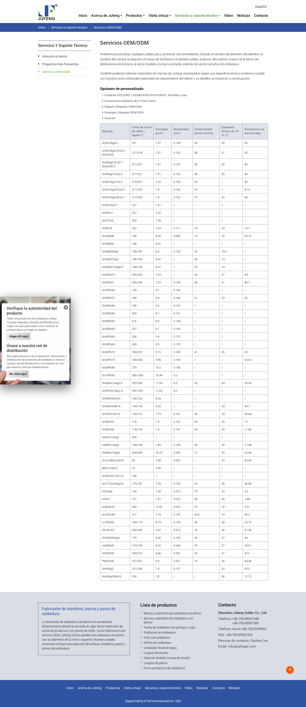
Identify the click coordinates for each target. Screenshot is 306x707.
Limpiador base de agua (160, 648)
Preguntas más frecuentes (60, 64)
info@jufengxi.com (242, 646)
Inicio (83, 15)
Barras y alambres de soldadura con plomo (168, 620)
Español (260, 6)
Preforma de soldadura (159, 632)
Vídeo (228, 15)
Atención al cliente (54, 56)
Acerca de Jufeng (90, 688)
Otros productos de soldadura (164, 668)
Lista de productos (158, 605)
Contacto (261, 15)
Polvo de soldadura (157, 637)
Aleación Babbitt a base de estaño (167, 658)
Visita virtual (132, 688)
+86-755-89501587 (245, 623)
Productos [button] (134, 15)
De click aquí (18, 374)
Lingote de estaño (156, 653)
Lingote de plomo (155, 663)
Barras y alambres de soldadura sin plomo (172, 613)
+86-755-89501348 (245, 619)
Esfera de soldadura (157, 642)
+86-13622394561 (254, 629)
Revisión (234, 688)
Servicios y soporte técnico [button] (196, 15)
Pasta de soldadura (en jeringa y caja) (169, 627)
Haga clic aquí (18, 336)
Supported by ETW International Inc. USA (153, 701)
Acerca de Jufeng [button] (105, 15)
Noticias (243, 15)
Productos (113, 688)
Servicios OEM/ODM (56, 72)
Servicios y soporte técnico (69, 27)
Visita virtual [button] (158, 15)
